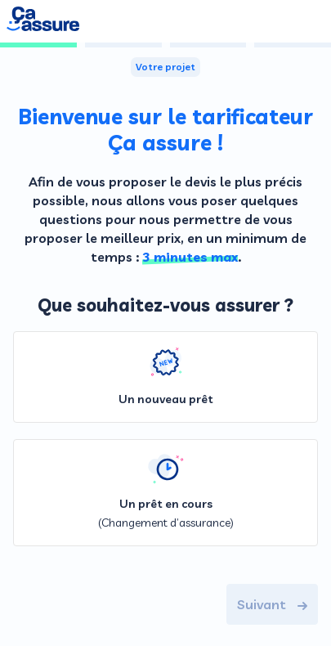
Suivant (272, 604)
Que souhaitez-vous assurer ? (165, 305)
